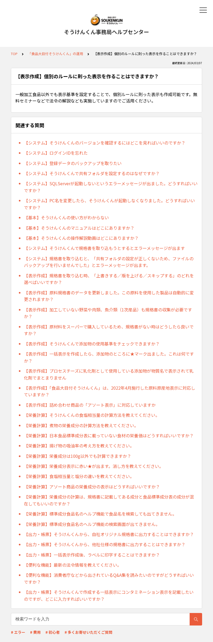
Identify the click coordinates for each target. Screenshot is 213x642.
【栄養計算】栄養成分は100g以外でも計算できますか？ (77, 456)
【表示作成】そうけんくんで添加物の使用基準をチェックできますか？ (92, 343)
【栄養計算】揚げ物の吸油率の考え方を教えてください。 (79, 445)
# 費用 (35, 632)
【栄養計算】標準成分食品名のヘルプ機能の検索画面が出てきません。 (92, 524)
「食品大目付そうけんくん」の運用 (55, 53)
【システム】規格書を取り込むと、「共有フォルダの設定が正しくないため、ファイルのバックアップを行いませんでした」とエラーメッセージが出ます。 (109, 262)
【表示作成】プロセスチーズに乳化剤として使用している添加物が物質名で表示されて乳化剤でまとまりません (109, 374)
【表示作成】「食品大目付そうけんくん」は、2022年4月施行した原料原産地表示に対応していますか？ (109, 391)
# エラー (18, 632)
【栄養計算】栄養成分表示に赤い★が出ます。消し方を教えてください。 (93, 466)
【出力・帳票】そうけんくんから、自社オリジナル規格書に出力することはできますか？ (109, 534)
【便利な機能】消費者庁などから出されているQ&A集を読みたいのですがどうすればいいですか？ (109, 578)
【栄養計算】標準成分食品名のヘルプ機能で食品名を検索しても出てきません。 (100, 514)
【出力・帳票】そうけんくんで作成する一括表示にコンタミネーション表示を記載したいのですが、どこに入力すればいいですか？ (109, 595)
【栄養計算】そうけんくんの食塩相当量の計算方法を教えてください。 (92, 415)
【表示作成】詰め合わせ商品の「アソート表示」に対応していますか (90, 405)
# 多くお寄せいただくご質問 (88, 632)
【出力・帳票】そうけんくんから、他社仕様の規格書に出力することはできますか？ (104, 544)
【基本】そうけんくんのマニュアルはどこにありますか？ (79, 228)
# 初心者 (52, 632)
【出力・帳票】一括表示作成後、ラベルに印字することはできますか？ (92, 555)
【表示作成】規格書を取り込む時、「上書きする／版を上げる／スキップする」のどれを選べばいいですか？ (109, 279)
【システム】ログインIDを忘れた (56, 153)
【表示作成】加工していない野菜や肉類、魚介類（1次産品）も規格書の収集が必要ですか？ (108, 313)
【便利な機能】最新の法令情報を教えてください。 (72, 565)
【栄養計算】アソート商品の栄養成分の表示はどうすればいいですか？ (92, 486)
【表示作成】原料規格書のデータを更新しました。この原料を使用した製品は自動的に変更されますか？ (109, 296)
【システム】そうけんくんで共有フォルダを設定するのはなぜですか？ (92, 173)
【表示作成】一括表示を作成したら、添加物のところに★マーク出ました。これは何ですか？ (109, 357)
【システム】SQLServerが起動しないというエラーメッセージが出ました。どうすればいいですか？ (111, 187)
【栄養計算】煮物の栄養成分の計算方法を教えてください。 (81, 425)
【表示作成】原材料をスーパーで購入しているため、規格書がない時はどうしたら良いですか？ (109, 330)
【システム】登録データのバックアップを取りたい (73, 163)
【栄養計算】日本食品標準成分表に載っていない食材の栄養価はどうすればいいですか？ (109, 435)
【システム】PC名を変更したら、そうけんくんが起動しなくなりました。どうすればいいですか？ (109, 204)
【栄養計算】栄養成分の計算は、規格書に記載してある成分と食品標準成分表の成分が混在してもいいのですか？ (109, 500)
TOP (14, 53)
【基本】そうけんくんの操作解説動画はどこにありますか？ (81, 238)
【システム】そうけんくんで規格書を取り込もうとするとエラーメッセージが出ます (104, 248)
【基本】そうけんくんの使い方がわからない (66, 217)
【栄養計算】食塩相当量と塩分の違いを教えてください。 (79, 476)
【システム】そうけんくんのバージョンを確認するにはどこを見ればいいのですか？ (104, 142)
